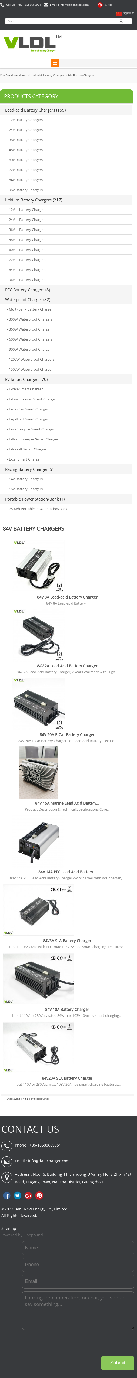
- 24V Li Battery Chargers (26, 219)
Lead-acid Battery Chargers (46, 75)
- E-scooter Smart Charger (27, 409)
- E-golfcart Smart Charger (27, 419)
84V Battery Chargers (81, 75)
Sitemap (8, 1228)
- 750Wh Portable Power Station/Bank (37, 508)
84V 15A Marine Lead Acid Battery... (67, 803)
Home (22, 75)
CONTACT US (30, 1129)
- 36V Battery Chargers (25, 139)
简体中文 (128, 13)
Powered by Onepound (22, 1234)
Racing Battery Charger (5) (29, 469)
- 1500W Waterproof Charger (30, 369)
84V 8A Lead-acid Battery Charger (67, 597)
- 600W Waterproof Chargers (29, 339)
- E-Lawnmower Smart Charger (31, 399)
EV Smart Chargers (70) (26, 379)
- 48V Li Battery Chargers (26, 239)
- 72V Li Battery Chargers (26, 259)
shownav (55, 63)
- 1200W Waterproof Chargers (30, 359)
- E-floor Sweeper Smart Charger (32, 439)
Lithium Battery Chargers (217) (33, 200)
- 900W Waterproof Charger (29, 349)
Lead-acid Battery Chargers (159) (35, 110)
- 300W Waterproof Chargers (29, 319)
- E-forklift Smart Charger (26, 449)
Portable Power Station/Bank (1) (35, 499)
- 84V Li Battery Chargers (26, 269)
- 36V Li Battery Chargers (26, 229)
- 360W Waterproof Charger (29, 329)
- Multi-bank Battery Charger (30, 309)
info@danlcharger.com (48, 1160)
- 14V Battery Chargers (25, 478)
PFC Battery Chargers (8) (27, 289)
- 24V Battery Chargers (25, 129)
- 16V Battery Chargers (25, 488)
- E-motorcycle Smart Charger (30, 429)
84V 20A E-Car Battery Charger (67, 734)
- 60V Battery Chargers (25, 159)
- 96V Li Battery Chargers (26, 279)
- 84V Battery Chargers (25, 179)
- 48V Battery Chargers (25, 149)
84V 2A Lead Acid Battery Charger (67, 665)
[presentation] (93, 1343)
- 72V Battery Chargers (25, 169)
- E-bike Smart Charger (25, 389)
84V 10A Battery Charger (67, 1009)
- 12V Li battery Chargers (26, 209)
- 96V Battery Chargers (25, 189)
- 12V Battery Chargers (25, 119)
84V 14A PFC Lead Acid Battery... (67, 871)
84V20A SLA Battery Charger (67, 1078)
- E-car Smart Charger (24, 459)
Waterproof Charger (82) (27, 299)
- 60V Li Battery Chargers (26, 249)
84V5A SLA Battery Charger (67, 940)
